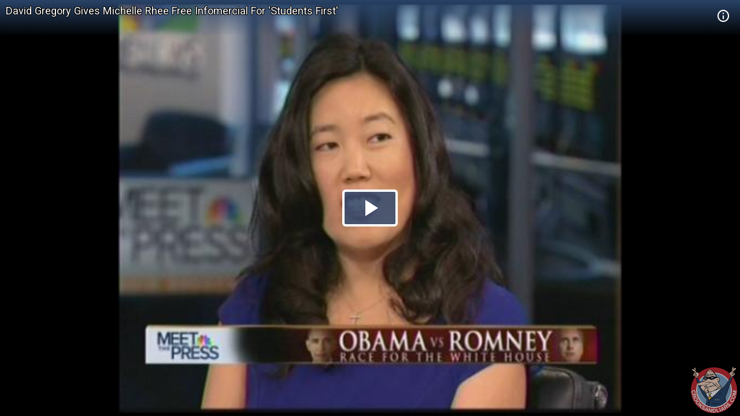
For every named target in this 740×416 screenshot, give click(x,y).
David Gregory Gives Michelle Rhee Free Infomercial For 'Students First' (172, 11)
